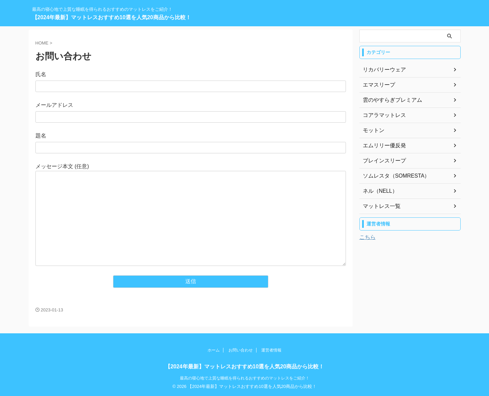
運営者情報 (271, 350)
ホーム (214, 350)
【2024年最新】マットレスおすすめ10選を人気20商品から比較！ (111, 17)
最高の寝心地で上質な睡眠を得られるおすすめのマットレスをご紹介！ (244, 378)
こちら (367, 237)
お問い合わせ (240, 350)
